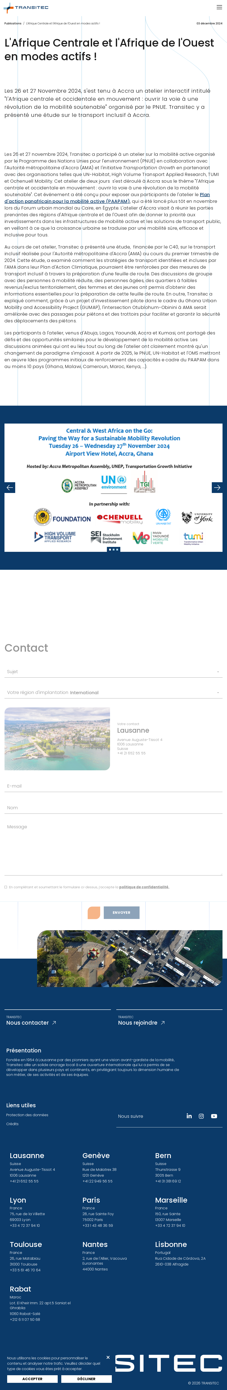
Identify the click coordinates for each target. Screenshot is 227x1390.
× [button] (108, 1358)
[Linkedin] (189, 1116)
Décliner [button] (86, 1378)
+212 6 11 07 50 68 (25, 1319)
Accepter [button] (32, 1378)
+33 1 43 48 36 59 (98, 1225)
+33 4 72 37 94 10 (25, 1225)
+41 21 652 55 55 (24, 1181)
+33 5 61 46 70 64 (25, 1270)
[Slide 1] (110, 549)
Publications (12, 23)
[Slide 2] (114, 549)
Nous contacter (31, 1023)
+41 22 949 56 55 (97, 1181)
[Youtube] (214, 1116)
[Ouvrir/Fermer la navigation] (218, 7)
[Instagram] (201, 1116)
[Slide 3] (117, 549)
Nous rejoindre (141, 1023)
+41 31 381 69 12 (168, 1181)
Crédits (12, 1124)
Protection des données (27, 1115)
